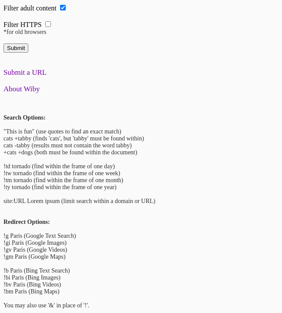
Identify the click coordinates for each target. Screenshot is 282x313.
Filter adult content (30, 8)
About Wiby (21, 89)
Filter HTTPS (22, 24)
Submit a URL (25, 72)
